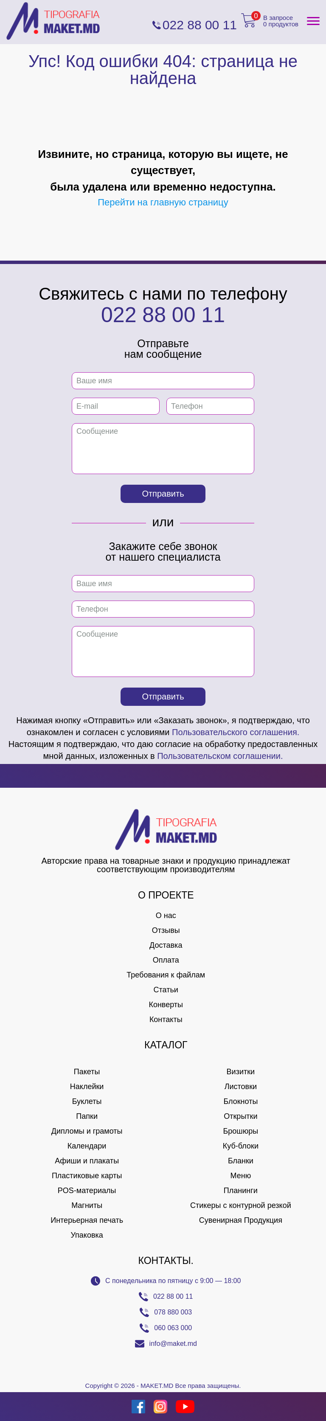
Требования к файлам (165, 975)
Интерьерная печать (87, 1220)
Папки (87, 1116)
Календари (87, 1146)
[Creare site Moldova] (18, 1407)
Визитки (241, 1071)
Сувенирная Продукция (240, 1220)
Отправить (163, 493)
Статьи (166, 990)
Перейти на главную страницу (163, 202)
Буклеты (87, 1101)
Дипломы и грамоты (87, 1131)
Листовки (241, 1086)
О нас (166, 915)
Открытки (240, 1116)
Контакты (166, 1019)
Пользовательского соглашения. (235, 732)
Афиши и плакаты (87, 1161)
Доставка (165, 945)
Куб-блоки (241, 1146)
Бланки (240, 1161)
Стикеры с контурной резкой (240, 1205)
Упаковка (86, 1235)
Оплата (166, 960)
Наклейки (87, 1086)
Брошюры (241, 1131)
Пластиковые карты (87, 1175)
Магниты (86, 1205)
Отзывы (166, 930)
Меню (240, 1175)
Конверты (166, 1004)
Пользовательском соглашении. (220, 756)
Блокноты (240, 1101)
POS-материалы (87, 1190)
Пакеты (87, 1071)
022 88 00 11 (163, 315)
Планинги (241, 1190)
